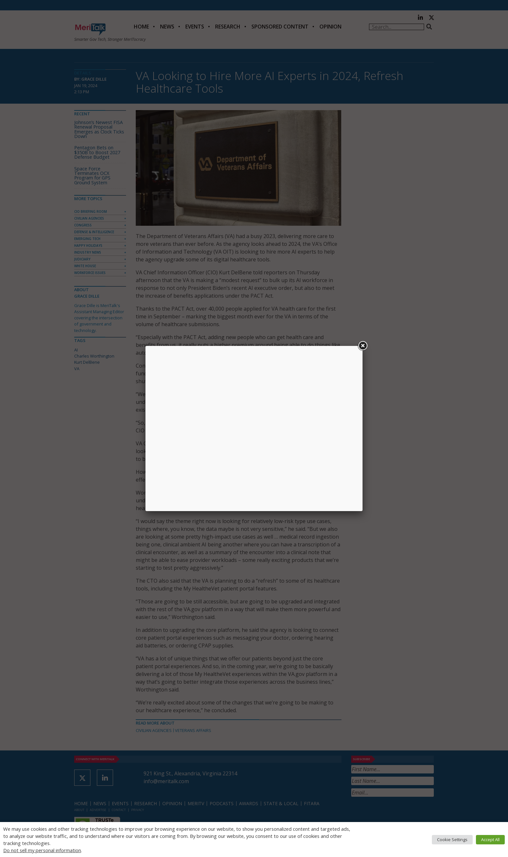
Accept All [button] (490, 839)
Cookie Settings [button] (452, 839)
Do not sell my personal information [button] (42, 850)
